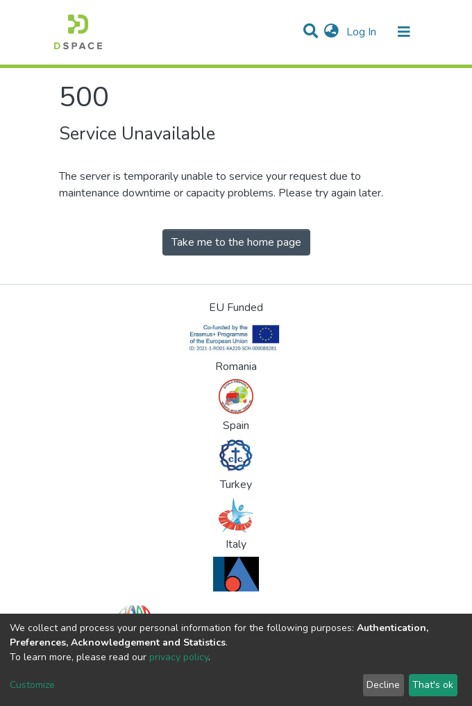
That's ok (432, 684)
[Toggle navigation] (404, 32)
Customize (32, 684)
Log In (362, 32)
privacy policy (178, 657)
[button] (331, 32)
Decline (383, 684)
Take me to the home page (236, 242)
